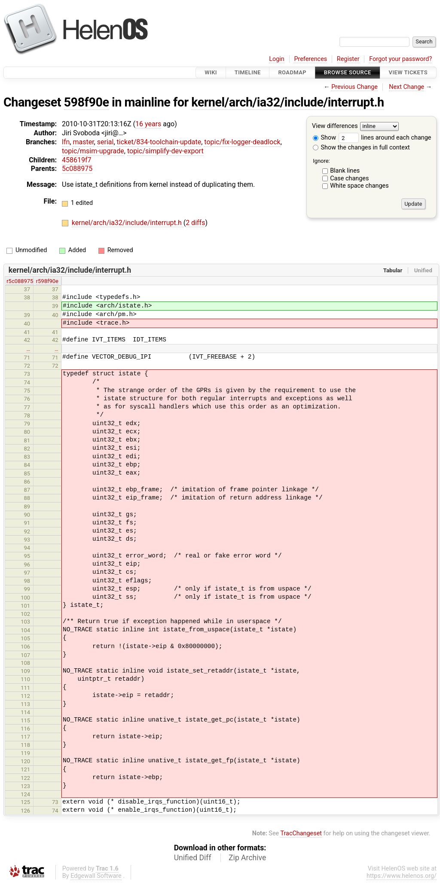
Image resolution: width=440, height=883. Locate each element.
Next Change (406, 87)
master (83, 142)
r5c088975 (19, 281)
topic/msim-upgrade (93, 151)
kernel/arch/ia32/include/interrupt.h (287, 102)
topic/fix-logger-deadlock (242, 142)
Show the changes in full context (361, 147)
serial (105, 142)
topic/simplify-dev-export (165, 151)
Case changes (349, 178)
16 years (148, 124)
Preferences (310, 59)
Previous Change (354, 87)
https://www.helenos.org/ (402, 876)
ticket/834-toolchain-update (159, 142)
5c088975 (77, 168)
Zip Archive (247, 857)
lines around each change (385, 137)
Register (348, 59)
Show (324, 137)
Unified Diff (192, 857)
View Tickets (408, 72)
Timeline (248, 72)
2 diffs (195, 223)
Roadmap (292, 72)
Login (276, 59)
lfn (66, 142)
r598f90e (47, 281)
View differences (335, 126)
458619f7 (77, 160)
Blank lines (345, 170)
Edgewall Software (96, 876)
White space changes (359, 185)
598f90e (86, 102)
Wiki (211, 72)
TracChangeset (301, 833)
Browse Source (347, 72)
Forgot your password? (400, 59)
